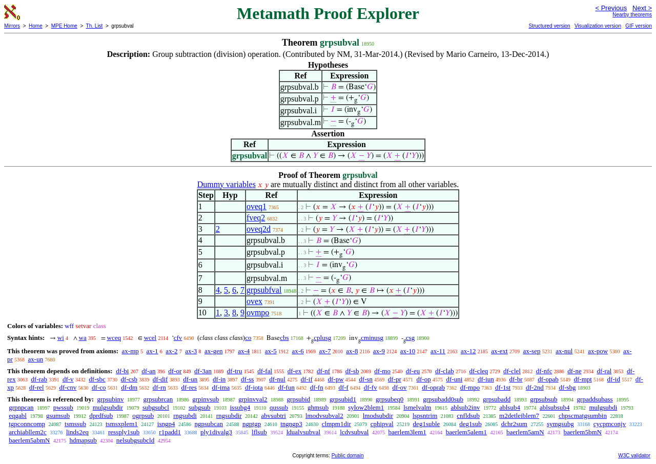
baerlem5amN (525, 432)
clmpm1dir (336, 424)
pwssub (63, 407)
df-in (219, 379)
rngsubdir (229, 415)
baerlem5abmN (29, 440)
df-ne (574, 371)
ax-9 (379, 351)
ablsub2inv (465, 407)
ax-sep (531, 351)
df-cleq (478, 371)
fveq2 (256, 217)
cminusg (372, 337)
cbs (284, 337)
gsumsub (58, 415)
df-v (68, 379)
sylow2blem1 (366, 407)
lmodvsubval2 (324, 415)
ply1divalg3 (216, 432)
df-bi (122, 371)
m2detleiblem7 (519, 415)
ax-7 (325, 351)
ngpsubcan (208, 424)
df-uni (454, 379)
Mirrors (12, 26)
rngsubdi (185, 415)
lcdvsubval (354, 432)
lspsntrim (425, 415)
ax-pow (598, 351)
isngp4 (166, 424)
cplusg (322, 337)
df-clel (512, 371)
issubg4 (240, 407)
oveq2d (259, 229)
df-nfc (544, 371)
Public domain (348, 455)
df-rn (159, 387)
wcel (150, 337)
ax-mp (130, 351)
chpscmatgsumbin (583, 415)
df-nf (323, 371)
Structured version (549, 26)
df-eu (413, 371)
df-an (148, 371)
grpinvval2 (252, 399)
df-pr (394, 379)
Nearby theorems (632, 14)
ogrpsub (143, 415)
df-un (190, 379)
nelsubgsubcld (135, 440)
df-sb (352, 371)
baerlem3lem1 (407, 432)
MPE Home (64, 26)
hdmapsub (82, 440)
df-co (99, 387)
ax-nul (564, 351)
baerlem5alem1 (466, 432)
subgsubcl (155, 407)
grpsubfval (264, 290)
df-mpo (470, 387)
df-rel (36, 387)
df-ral (604, 371)
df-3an (203, 371)
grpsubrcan (158, 399)
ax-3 (191, 351)
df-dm (129, 387)
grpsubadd (496, 399)
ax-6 (298, 351)
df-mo (382, 371)
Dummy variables (226, 184)
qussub (279, 407)
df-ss (247, 379)
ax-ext (499, 351)
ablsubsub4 (555, 407)
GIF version (638, 26)
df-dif (160, 379)
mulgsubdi (603, 407)
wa (83, 337)
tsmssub (75, 424)
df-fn (316, 387)
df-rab (39, 379)
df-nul (277, 379)
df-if (307, 379)
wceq (114, 337)
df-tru (234, 371)
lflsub (259, 432)
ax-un (36, 359)
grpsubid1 (343, 399)
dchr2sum (514, 424)
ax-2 (171, 351)
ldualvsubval (303, 432)
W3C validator (634, 455)
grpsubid (299, 399)
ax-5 (271, 351)
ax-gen (213, 351)
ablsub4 (509, 407)
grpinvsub (205, 399)
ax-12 (468, 351)
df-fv (370, 387)
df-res (189, 387)
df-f (343, 387)
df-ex (294, 371)
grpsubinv (110, 399)
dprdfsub (101, 415)
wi (60, 337)
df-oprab (433, 387)
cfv (178, 337)
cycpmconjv (609, 424)
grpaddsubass (595, 399)
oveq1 (256, 206)
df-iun (486, 379)
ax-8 (352, 351)
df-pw (336, 379)
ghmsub (318, 407)
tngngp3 (291, 424)
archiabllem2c (28, 432)
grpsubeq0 (389, 399)
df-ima (221, 387)
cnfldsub (468, 415)
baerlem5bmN (583, 432)
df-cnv (67, 387)
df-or (174, 371)
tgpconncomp (27, 424)
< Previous (611, 8)
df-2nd (535, 387)
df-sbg (567, 387)
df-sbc (97, 379)
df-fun (286, 387)
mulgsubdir (108, 407)
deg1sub (470, 424)
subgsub (200, 407)
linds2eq (77, 432)
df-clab (444, 371)
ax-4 (244, 351)
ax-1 (152, 351)
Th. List (94, 26)
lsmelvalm (417, 407)
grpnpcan (21, 407)
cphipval (382, 424)
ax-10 (408, 351)
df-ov (399, 387)
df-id (613, 379)
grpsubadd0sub (443, 399)
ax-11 (437, 351)
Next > (642, 8)
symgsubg (560, 424)
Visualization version (598, 26)
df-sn (366, 379)
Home (36, 26)
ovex (254, 301)
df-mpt (582, 379)
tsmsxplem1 (122, 424)
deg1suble (426, 424)
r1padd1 (170, 432)
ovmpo (258, 312)
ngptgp (251, 424)
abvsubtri (273, 415)
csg (410, 337)
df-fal (264, 371)
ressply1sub (123, 432)
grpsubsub (543, 399)
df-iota (254, 387)
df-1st (502, 387)
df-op (424, 379)
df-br (516, 379)
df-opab (548, 379)
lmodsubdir (378, 415)
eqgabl (18, 415)
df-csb (129, 379)
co (248, 337)
